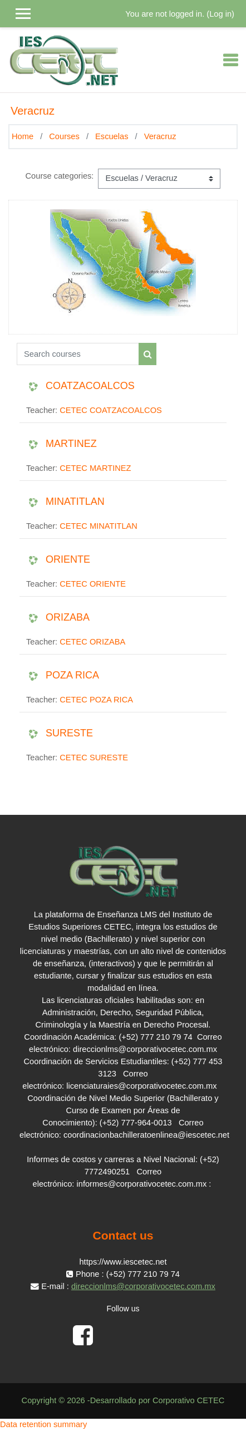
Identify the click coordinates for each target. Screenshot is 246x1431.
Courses (64, 136)
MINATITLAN (75, 501)
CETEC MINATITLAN (98, 526)
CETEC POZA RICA (96, 699)
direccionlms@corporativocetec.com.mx (143, 1286)
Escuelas (111, 136)
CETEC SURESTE (94, 757)
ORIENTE (68, 559)
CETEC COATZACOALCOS (111, 410)
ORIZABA (68, 617)
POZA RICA (72, 675)
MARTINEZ (71, 443)
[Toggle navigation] (230, 60)
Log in (220, 13)
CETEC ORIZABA (92, 641)
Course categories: (60, 175)
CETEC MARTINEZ (95, 468)
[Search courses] (78, 354)
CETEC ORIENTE (93, 583)
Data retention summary (43, 1424)
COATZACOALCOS (90, 385)
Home (22, 136)
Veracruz (160, 136)
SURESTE (69, 733)
